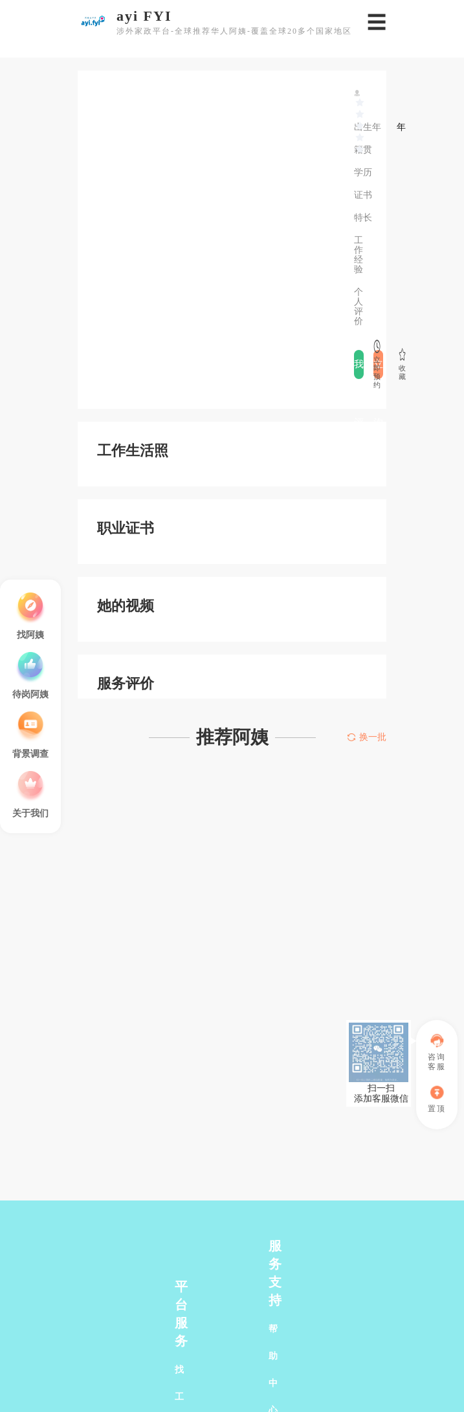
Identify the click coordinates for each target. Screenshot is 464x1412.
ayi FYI (144, 16)
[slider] (360, 102)
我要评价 (359, 369)
